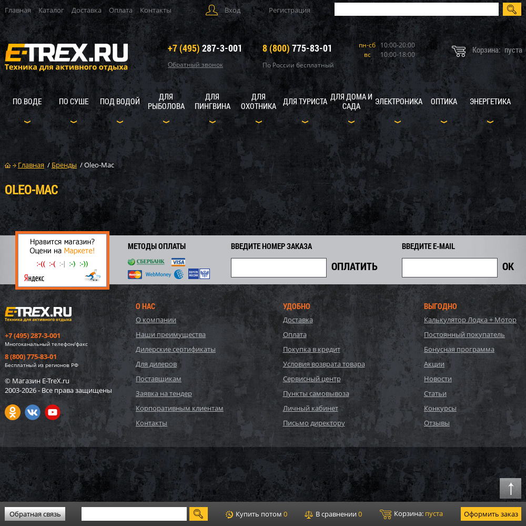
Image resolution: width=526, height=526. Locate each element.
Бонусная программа (459, 349)
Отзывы (437, 423)
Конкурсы (440, 408)
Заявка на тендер (164, 393)
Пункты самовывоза (316, 393)
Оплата (121, 10)
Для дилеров (156, 364)
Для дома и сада (351, 101)
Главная (18, 10)
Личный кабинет (310, 408)
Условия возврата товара (324, 364)
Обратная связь (35, 514)
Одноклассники (13, 412)
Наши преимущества (171, 334)
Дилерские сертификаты (176, 349)
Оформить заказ (491, 514)
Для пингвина (212, 101)
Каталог (51, 10)
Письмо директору (314, 423)
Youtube (52, 412)
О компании (156, 319)
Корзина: (411, 514)
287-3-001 (205, 48)
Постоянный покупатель (464, 334)
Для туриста (305, 101)
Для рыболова (166, 101)
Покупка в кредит (311, 349)
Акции (434, 364)
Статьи (435, 393)
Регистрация (289, 10)
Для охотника (258, 101)
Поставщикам (158, 378)
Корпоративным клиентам (180, 408)
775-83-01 (297, 48)
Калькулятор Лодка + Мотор (470, 319)
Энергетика (490, 101)
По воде (27, 101)
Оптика (444, 101)
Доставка (87, 10)
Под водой (120, 101)
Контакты (155, 10)
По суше (73, 101)
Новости (438, 378)
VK (33, 412)
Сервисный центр (312, 378)
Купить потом (256, 514)
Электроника (398, 101)
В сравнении (333, 514)
